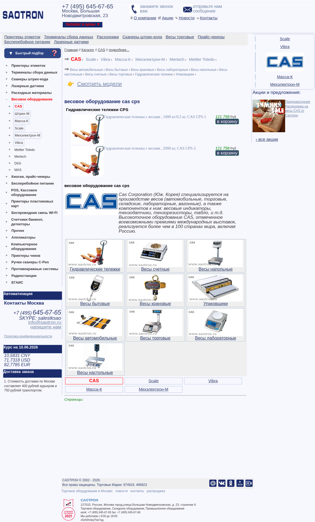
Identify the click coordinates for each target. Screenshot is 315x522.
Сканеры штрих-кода (29, 79)
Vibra (19, 143)
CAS (18, 106)
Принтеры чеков (25, 256)
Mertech (20, 157)
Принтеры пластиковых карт (32, 203)
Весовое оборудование (31, 99)
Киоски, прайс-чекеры (30, 177)
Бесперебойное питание (32, 183)
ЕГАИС (17, 282)
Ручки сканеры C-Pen (30, 262)
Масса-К (21, 121)
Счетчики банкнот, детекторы (27, 221)
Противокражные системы (34, 269)
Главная (71, 50)
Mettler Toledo (24, 150)
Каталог (87, 50)
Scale (19, 128)
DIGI (17, 163)
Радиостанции (23, 276)
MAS (17, 170)
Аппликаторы (23, 237)
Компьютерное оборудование (24, 246)
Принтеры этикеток (28, 66)
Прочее (17, 231)
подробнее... (119, 50)
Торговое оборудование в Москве (86, 491)
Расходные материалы (31, 93)
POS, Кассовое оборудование (24, 192)
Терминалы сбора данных (34, 72)
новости (122, 491)
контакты (137, 491)
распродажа (156, 491)
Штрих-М (22, 114)
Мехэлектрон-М (27, 135)
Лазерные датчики (27, 86)
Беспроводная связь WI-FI (34, 213)
